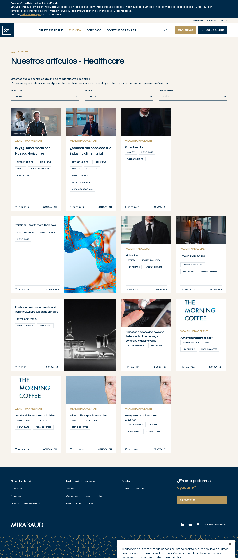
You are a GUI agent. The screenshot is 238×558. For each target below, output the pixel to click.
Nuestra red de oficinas (25, 503)
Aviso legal (73, 488)
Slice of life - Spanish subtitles (88, 415)
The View (16, 488)
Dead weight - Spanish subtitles (35, 415)
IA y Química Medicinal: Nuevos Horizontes (32, 150)
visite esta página (31, 14)
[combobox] (45, 96)
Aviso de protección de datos (84, 496)
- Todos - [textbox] (18, 96)
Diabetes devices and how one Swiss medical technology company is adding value (145, 336)
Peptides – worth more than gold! (35, 225)
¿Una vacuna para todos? (196, 338)
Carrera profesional (134, 488)
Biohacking (132, 255)
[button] (212, 30)
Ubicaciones (166, 91)
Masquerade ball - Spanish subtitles (141, 417)
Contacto (128, 481)
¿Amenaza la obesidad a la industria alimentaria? (90, 150)
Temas (88, 91)
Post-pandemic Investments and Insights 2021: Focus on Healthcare (36, 309)
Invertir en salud (192, 256)
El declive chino (134, 147)
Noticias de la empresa (80, 481)
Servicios (16, 91)
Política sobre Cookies (80, 503)
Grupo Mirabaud (21, 481)
